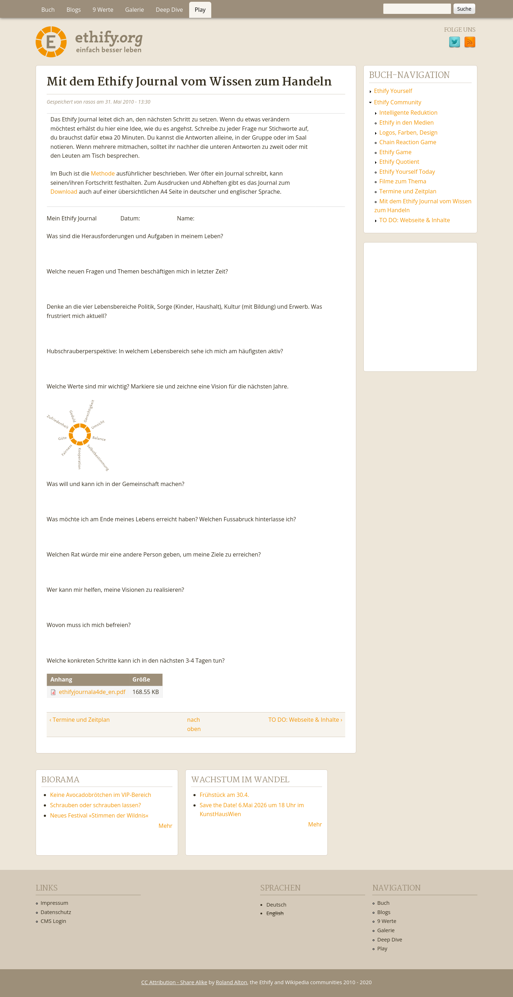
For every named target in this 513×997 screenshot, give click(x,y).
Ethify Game (395, 152)
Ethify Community (397, 102)
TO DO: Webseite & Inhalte (414, 220)
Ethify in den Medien (406, 122)
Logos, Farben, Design (408, 132)
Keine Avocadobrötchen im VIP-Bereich (100, 795)
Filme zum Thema (402, 181)
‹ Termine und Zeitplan (80, 720)
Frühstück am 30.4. (224, 795)
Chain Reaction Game (407, 142)
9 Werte (103, 10)
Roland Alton (231, 982)
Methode (103, 173)
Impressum (54, 902)
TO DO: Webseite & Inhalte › (305, 720)
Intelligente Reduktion (408, 112)
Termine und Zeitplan (407, 191)
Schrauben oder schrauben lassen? (95, 805)
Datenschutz (56, 911)
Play (200, 10)
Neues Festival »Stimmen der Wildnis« (99, 815)
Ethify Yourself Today (407, 172)
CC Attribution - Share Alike (174, 982)
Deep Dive (169, 10)
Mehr (165, 826)
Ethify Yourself (393, 91)
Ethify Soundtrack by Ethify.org (420, 301)
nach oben (193, 724)
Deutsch (276, 904)
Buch (48, 10)
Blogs (74, 10)
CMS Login (53, 920)
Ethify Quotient (399, 162)
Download (63, 192)
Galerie (134, 10)
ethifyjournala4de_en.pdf (92, 692)
